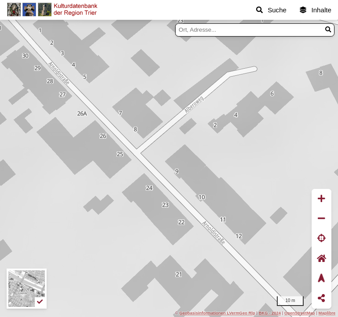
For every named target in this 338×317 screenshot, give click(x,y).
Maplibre (327, 312)
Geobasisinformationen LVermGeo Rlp (217, 312)
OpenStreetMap (299, 312)
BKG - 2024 (270, 312)
